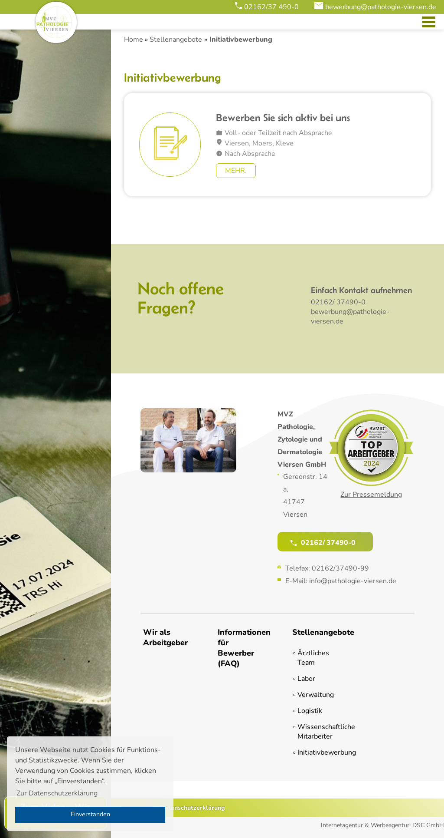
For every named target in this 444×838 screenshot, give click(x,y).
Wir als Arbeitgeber (165, 637)
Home (133, 39)
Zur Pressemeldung (371, 494)
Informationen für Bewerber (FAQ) (240, 648)
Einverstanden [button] (90, 814)
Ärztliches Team (313, 657)
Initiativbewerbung (317, 752)
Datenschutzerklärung (192, 808)
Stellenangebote (176, 39)
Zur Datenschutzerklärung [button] (57, 793)
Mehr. (236, 170)
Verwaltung (315, 694)
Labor (306, 678)
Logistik (309, 711)
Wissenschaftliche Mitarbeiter (317, 731)
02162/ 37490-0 (338, 302)
